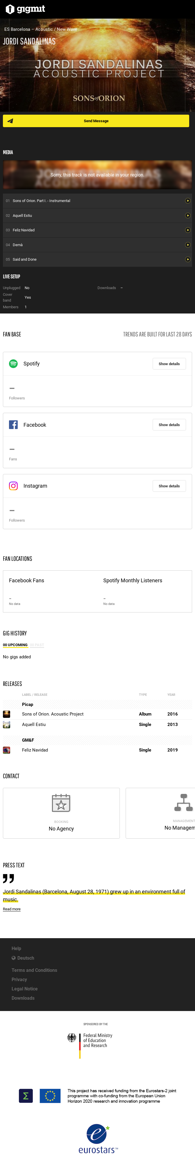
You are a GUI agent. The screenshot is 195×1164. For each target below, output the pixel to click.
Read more (12, 909)
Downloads (23, 998)
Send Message (96, 121)
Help (16, 948)
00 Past (37, 645)
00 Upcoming (15, 645)
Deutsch (25, 958)
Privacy (19, 979)
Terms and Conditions (34, 970)
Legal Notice (25, 989)
